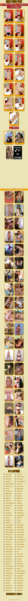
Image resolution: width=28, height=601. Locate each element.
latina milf (19, 495)
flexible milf (19, 491)
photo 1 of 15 (8, 22)
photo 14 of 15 (19, 110)
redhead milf (20, 578)
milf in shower (20, 541)
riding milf (8, 580)
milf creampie (20, 512)
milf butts (8, 508)
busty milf (8, 481)
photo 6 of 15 (19, 51)
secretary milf (20, 580)
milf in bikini (8, 534)
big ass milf (8, 476)
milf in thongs (9, 546)
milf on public (20, 556)
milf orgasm (8, 558)
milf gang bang (9, 525)
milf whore (8, 571)
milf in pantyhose (21, 539)
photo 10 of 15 (19, 80)
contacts (15, 597)
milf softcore (20, 563)
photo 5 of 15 (8, 51)
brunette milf (20, 479)
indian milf (8, 495)
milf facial (8, 520)
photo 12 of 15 (19, 95)
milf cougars (8, 512)
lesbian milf (19, 498)
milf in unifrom (20, 546)
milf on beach (9, 554)
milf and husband (10, 503)
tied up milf (8, 590)
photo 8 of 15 (19, 66)
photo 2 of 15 (19, 22)
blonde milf (8, 479)
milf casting (19, 508)
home (12, 597)
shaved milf (19, 583)
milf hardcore (20, 527)
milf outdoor (9, 561)
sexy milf (8, 583)
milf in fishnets (20, 534)
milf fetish (8, 522)
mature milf (8, 500)
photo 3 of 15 (8, 36)
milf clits (8, 510)
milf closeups (20, 510)
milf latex (19, 549)
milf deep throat (20, 515)
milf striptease (20, 566)
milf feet (19, 520)
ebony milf (19, 483)
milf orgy (19, 558)
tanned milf (19, 587)
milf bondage (20, 505)
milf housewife (20, 529)
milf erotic (19, 517)
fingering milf (20, 488)
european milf (20, 486)
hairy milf (19, 493)
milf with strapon (21, 573)
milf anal (19, 500)
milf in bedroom (20, 532)
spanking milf (9, 587)
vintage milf (19, 590)
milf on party (9, 556)
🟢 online (8, 143)
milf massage (9, 551)
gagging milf (8, 493)
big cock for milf (20, 476)
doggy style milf (9, 483)
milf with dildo (9, 573)
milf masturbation (19, 552)
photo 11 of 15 (8, 95)
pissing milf (8, 578)
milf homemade (9, 529)
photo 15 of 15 (14, 124)
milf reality (8, 563)
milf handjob (9, 527)
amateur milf (9, 474)
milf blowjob (8, 505)
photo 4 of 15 (19, 36)
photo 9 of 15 (8, 80)
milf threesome (9, 568)
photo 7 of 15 (8, 66)
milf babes (19, 503)
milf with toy (9, 575)
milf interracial (9, 549)
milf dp (7, 517)
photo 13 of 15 (8, 110)
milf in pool (8, 541)
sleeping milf (9, 585)
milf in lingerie (9, 537)
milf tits (18, 568)
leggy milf (8, 498)
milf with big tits (21, 571)
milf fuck (19, 522)
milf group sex (20, 525)
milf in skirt (8, 544)
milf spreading (9, 566)
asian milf (19, 474)
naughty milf (20, 575)
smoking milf (20, 585)
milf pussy (19, 561)
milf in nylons (20, 537)
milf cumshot (9, 515)
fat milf (7, 488)
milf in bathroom (10, 532)
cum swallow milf (21, 481)
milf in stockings (20, 544)
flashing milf (8, 491)
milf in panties (9, 539)
